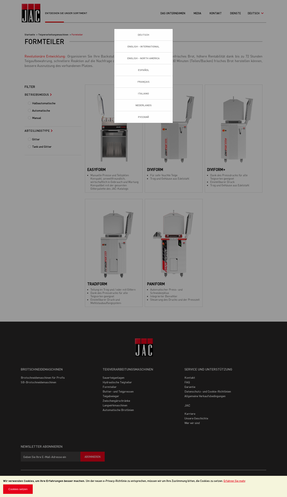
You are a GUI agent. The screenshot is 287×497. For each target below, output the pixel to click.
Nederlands (144, 105)
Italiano (143, 93)
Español (143, 70)
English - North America (143, 58)
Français (144, 81)
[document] (143, 486)
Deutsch (143, 34)
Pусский (143, 117)
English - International (143, 46)
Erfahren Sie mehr (234, 481)
